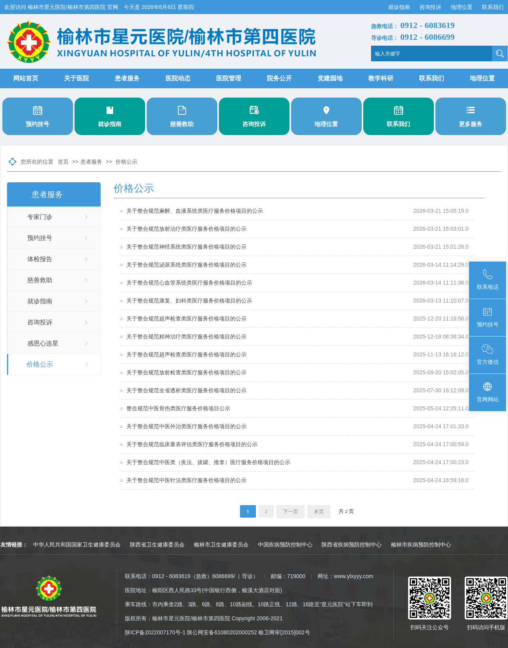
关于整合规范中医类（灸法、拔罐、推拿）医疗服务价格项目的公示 (208, 462)
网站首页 (25, 78)
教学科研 (380, 78)
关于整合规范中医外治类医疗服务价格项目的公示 (186, 426)
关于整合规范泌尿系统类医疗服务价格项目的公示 (186, 265)
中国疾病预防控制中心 (285, 544)
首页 (63, 161)
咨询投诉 (431, 7)
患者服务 (127, 78)
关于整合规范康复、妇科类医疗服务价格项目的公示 (189, 300)
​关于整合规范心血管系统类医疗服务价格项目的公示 (189, 282)
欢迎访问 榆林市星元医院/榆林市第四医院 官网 (62, 7)
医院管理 (228, 78)
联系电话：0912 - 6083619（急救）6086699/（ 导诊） (191, 576)
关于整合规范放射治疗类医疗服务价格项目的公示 (186, 229)
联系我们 (493, 7)
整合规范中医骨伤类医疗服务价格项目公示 (178, 408)
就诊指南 (400, 7)
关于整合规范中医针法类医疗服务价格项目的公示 (186, 480)
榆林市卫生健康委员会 (221, 544)
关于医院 (76, 78)
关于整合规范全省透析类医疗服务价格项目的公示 (186, 390)
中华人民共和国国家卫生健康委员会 (77, 544)
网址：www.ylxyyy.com (345, 576)
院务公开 (279, 78)
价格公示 (126, 161)
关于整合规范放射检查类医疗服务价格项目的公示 (186, 372)
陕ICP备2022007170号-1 (155, 632)
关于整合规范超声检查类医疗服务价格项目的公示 (186, 318)
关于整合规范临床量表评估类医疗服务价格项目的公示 (192, 444)
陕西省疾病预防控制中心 (351, 544)
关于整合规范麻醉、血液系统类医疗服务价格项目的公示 (194, 211)
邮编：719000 (288, 576)
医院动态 (177, 78)
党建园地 (330, 78)
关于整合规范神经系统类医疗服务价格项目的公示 (186, 247)
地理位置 (462, 7)
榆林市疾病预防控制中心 (421, 544)
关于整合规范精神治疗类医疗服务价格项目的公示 (186, 336)
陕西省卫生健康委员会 (157, 544)
